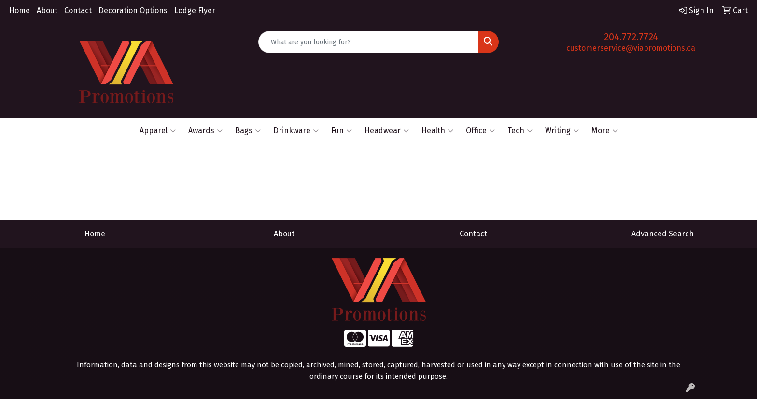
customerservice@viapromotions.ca (630, 48)
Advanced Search (662, 233)
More (604, 131)
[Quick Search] (368, 42)
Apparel (158, 131)
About (47, 10)
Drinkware (296, 131)
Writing (562, 131)
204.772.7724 (631, 36)
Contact (78, 10)
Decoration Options (133, 10)
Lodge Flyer (194, 10)
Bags (248, 131)
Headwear (386, 131)
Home (19, 10)
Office (480, 131)
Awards (205, 131)
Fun (341, 131)
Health (437, 131)
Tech (520, 131)
